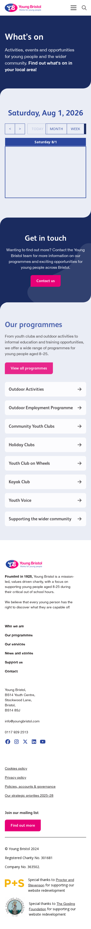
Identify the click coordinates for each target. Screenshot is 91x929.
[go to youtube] (43, 742)
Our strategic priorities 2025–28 (29, 795)
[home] (23, 7)
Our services (15, 644)
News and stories (19, 653)
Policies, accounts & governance (30, 786)
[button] (72, 8)
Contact (11, 671)
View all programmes (29, 373)
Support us (14, 662)
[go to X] (25, 742)
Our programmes (19, 635)
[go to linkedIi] (34, 742)
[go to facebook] (8, 742)
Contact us (45, 280)
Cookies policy (16, 768)
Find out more (23, 825)
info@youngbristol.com (22, 721)
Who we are (14, 626)
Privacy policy (15, 777)
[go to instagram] (16, 742)
